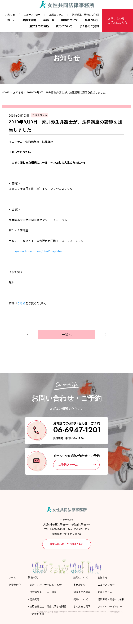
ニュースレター (32, 14)
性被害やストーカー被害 (43, 592)
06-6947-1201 (77, 430)
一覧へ (67, 334)
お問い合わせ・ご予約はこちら (117, 20)
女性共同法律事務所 (48, 611)
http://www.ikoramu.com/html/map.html (36, 251)
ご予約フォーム (68, 464)
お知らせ (10, 14)
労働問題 (34, 599)
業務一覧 (48, 20)
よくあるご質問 (89, 26)
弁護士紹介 (29, 20)
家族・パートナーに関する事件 (47, 584)
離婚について (69, 20)
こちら (21, 303)
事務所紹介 (92, 20)
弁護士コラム (56, 14)
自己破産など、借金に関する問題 (48, 606)
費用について (64, 26)
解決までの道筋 (39, 26)
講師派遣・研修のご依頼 (85, 14)
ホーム (11, 20)
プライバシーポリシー (110, 606)
